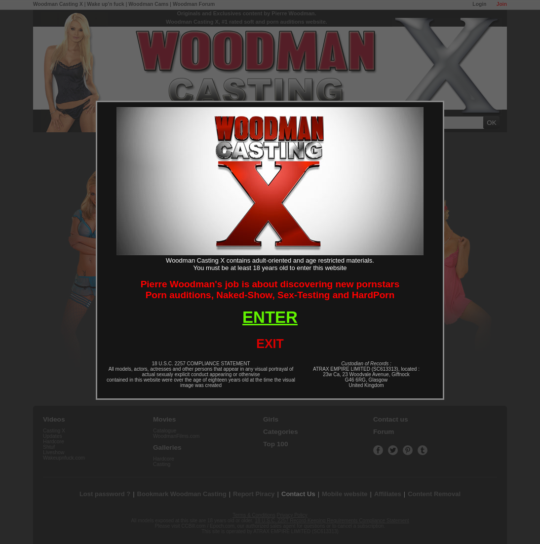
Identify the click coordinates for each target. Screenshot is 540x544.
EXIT (270, 343)
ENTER (270, 317)
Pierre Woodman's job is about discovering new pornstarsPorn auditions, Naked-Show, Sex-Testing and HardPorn (270, 289)
